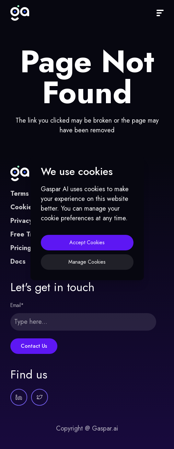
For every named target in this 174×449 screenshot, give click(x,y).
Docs (18, 261)
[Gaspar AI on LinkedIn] (18, 397)
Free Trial (24, 234)
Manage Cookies (87, 262)
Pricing (20, 248)
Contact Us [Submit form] (34, 346)
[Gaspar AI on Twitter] (39, 397)
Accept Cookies (87, 242)
